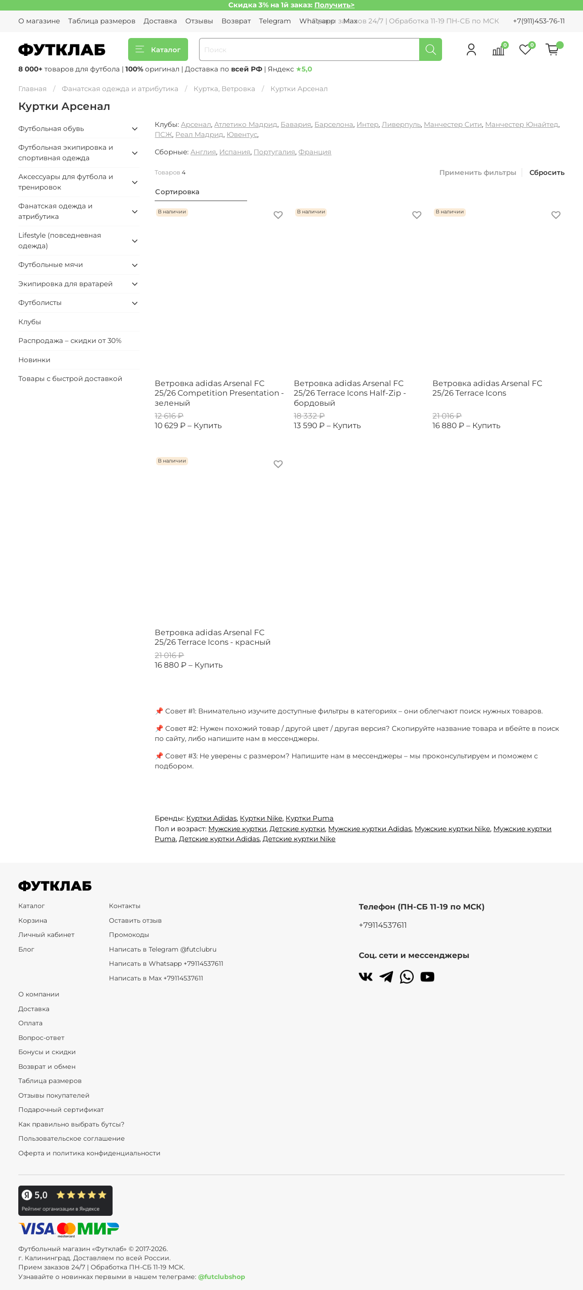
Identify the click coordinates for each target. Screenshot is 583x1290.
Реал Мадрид (199, 134)
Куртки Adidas (211, 818)
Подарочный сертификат (61, 1109)
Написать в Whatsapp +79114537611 (166, 963)
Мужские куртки (237, 828)
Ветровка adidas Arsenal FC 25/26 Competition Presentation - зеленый (219, 393)
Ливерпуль (401, 124)
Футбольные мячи (50, 264)
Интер (367, 124)
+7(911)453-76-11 (539, 20)
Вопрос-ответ (41, 1037)
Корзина (32, 920)
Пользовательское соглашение (71, 1138)
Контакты (124, 905)
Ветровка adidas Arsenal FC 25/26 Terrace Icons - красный (213, 637)
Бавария (296, 124)
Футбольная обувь (51, 128)
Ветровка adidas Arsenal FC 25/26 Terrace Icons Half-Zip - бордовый (350, 393)
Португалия (274, 151)
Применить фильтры (477, 172)
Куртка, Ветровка (224, 88)
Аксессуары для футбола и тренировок (65, 181)
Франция (314, 151)
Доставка (160, 20)
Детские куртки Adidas (219, 838)
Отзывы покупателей (54, 1095)
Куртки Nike (261, 818)
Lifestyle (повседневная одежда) (59, 240)
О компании (38, 994)
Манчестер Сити (453, 124)
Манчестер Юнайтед (521, 124)
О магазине (39, 20)
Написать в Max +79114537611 (156, 978)
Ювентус (242, 134)
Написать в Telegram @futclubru (162, 949)
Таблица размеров (101, 20)
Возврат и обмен (47, 1066)
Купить (208, 425)
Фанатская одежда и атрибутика (120, 88)
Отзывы (199, 20)
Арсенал (196, 124)
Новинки (34, 359)
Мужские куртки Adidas (369, 828)
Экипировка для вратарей (65, 283)
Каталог (158, 49)
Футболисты (40, 302)
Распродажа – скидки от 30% (69, 340)
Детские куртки (297, 828)
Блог (26, 949)
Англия (203, 151)
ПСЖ (163, 134)
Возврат (236, 20)
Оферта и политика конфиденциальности (89, 1153)
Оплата (30, 1023)
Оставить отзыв (135, 920)
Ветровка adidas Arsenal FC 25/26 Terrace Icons (487, 388)
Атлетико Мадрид (245, 124)
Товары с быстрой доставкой (70, 378)
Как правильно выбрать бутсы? (71, 1124)
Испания (234, 151)
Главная (32, 88)
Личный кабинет (46, 934)
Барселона (333, 124)
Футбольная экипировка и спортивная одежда (65, 152)
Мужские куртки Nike (452, 828)
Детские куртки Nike (299, 838)
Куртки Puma (310, 818)
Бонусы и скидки (47, 1052)
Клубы (29, 321)
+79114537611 (383, 925)
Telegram (275, 20)
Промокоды (129, 934)
